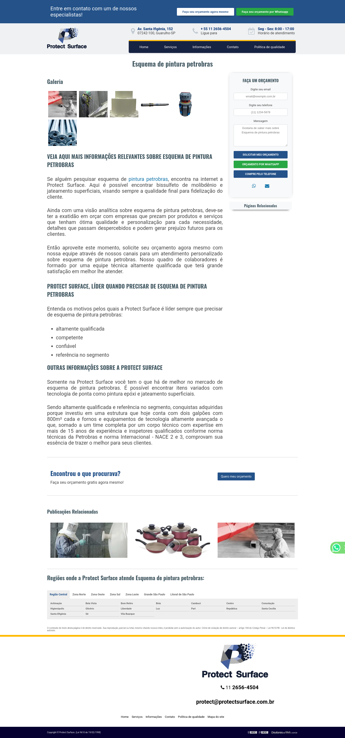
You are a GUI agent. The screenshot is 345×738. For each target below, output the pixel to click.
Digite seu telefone (260, 105)
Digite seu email (261, 89)
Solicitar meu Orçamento (261, 154)
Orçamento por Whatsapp (260, 164)
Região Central (58, 594)
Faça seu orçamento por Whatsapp (265, 11)
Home (143, 47)
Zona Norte (79, 594)
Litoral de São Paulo (182, 594)
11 (240, 687)
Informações (202, 47)
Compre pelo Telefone (260, 174)
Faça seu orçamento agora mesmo (205, 11)
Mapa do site (216, 716)
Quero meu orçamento (236, 476)
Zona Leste (132, 594)
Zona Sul (115, 594)
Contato (233, 47)
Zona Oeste (98, 594)
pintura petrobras (148, 179)
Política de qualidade (269, 47)
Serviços (170, 47)
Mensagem (261, 121)
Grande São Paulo (154, 594)
